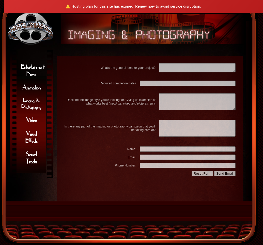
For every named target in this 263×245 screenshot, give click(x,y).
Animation (31, 87)
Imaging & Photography (31, 104)
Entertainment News (32, 70)
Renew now (145, 6)
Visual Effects (31, 137)
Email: (132, 157)
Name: (131, 149)
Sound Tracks (31, 157)
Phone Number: (125, 165)
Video (31, 120)
